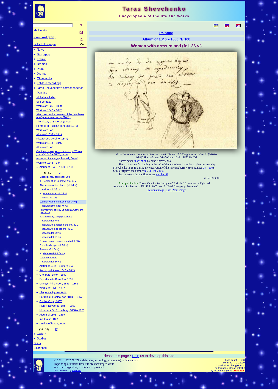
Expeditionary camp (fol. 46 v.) (56, 223)
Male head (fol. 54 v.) (54, 260)
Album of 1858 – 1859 (52, 328)
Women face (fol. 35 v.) (55, 200)
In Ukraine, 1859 (49, 333)
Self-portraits (43, 107)
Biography (43, 55)
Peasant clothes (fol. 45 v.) (54, 212)
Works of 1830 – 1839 (49, 111)
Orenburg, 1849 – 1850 (53, 283)
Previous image (155, 189)
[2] (56, 343)
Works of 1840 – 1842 (49, 115)
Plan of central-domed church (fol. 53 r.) (60, 247)
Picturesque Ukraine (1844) (52, 144)
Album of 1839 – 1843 (49, 139)
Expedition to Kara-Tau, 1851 (56, 288)
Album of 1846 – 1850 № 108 (57, 172)
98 (204, 167)
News (40, 50)
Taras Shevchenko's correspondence (60, 92)
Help (135, 371)
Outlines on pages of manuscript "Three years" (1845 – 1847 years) (59, 158)
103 (155, 170)
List (168, 189)
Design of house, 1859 (53, 337)
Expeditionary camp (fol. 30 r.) (55, 182)
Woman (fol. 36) (48, 204)
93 (145, 170)
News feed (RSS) (44, 37)
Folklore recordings (49, 87)
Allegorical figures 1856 (53, 303)
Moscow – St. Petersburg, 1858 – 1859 (62, 323)
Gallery (41, 348)
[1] (59, 178)
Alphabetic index (45, 102)
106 (161, 170)
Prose (40, 71)
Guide (37, 358)
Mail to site (40, 30)
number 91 (162, 174)
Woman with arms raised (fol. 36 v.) (58, 208)
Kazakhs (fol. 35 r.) (50, 195)
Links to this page (45, 44)
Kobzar (41, 60)
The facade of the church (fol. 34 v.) (58, 191)
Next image (179, 189)
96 (150, 170)
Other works (44, 82)
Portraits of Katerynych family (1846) (57, 163)
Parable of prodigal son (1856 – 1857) (61, 308)
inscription (140, 160)
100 (211, 167)
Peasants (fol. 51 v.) (50, 243)
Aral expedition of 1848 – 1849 (57, 278)
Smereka (76, 386)
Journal (41, 76)
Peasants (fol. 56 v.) (50, 268)
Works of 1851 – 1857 (52, 298)
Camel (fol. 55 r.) (48, 264)
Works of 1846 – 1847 (49, 168)
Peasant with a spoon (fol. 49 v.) (56, 235)
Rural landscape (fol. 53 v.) (54, 251)
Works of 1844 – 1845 (49, 148)
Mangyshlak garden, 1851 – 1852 (59, 293)
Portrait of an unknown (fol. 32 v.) (60, 187)
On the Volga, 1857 (51, 313)
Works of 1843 (44, 135)
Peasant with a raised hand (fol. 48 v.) (59, 231)
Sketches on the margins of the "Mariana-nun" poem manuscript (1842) (60, 121)
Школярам (40, 363)
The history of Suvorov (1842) (53, 126)
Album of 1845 (44, 152)
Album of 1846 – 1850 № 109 (57, 273)
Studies (41, 353)
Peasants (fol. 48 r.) (50, 227)
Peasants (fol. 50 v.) (50, 239)
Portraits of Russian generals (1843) (57, 131)
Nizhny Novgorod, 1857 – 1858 (57, 318)
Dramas (42, 66)
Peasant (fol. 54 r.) (49, 255)
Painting (42, 98)
